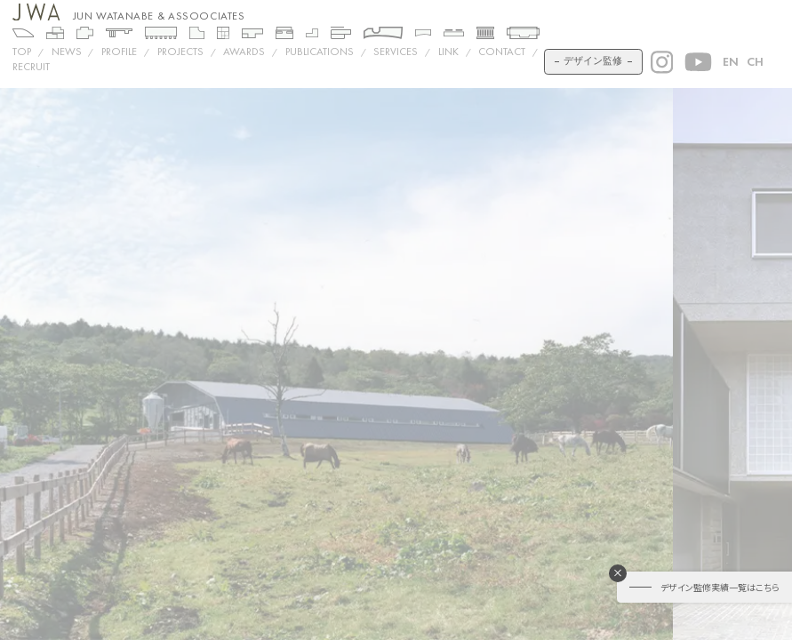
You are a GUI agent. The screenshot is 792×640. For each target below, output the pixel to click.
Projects (180, 51)
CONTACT (501, 51)
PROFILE (119, 51)
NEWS (67, 51)
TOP (21, 51)
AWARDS (244, 51)
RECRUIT (31, 67)
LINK (448, 51)
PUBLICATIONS (319, 51)
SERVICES (395, 51)
